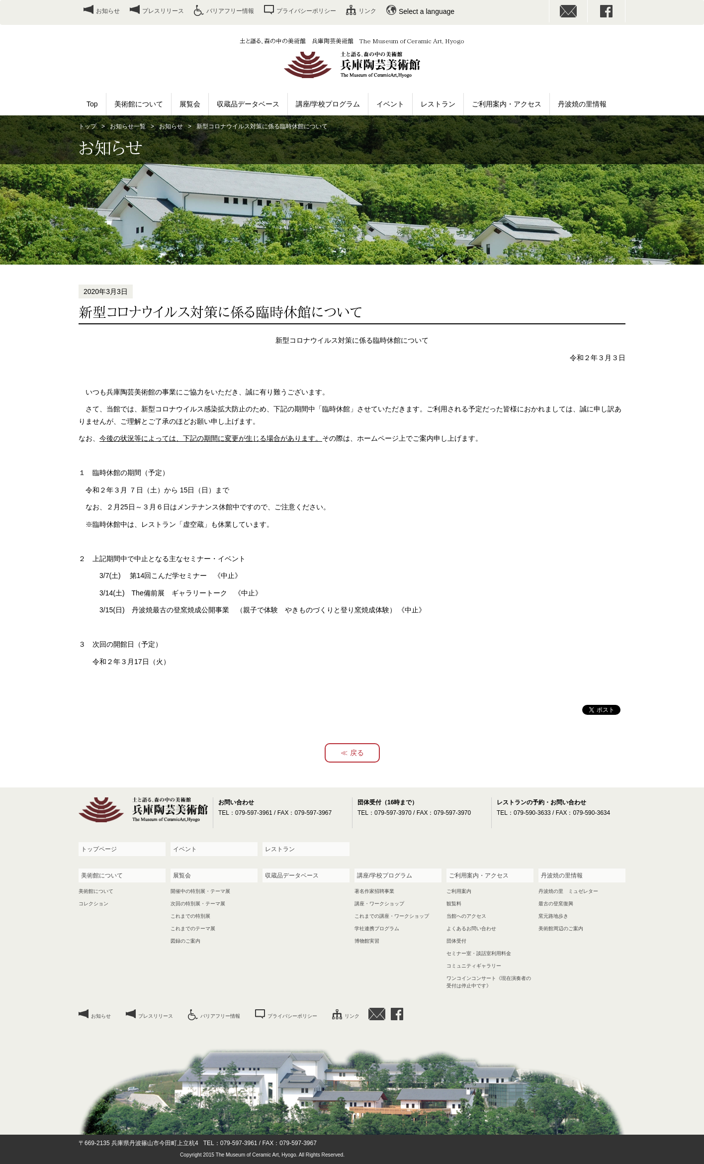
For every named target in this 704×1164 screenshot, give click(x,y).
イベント (390, 104)
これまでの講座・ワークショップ (391, 916)
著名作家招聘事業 (374, 891)
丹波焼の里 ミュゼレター (568, 891)
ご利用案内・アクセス (506, 104)
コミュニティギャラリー (473, 966)
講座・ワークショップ (379, 903)
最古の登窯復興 (555, 903)
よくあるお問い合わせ (471, 928)
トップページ (99, 849)
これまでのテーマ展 (193, 928)
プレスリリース (163, 10)
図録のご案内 (185, 941)
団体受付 (456, 941)
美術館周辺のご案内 (560, 928)
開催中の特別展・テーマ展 (200, 891)
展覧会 (189, 104)
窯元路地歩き (553, 916)
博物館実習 (366, 941)
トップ (87, 126)
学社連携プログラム (376, 928)
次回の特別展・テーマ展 (198, 903)
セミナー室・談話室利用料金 (478, 953)
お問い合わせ (568, 11)
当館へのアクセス (466, 916)
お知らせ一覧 (128, 126)
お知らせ (108, 10)
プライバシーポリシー (306, 10)
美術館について (138, 104)
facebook (606, 11)
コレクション (93, 903)
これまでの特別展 (190, 916)
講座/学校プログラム (328, 104)
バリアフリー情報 (230, 10)
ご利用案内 (458, 891)
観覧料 (453, 903)
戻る (357, 753)
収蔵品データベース (248, 104)
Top (92, 104)
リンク (367, 10)
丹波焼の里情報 (582, 104)
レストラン (438, 104)
